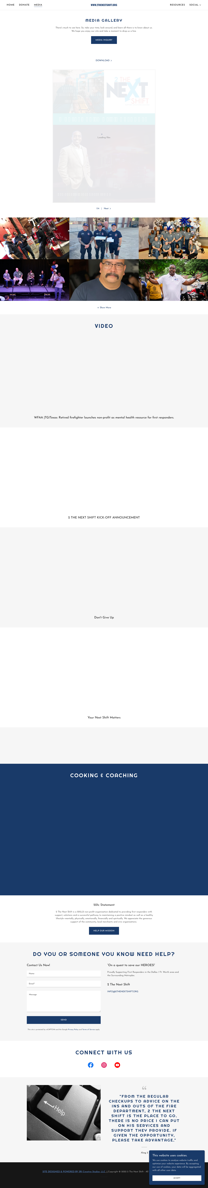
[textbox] (64, 974)
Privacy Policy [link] (73, 1029)
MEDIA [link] (38, 5)
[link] (104, 5)
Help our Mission (104, 931)
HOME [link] (11, 5)
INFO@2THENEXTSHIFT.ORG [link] (122, 992)
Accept (176, 1178)
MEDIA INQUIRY (104, 40)
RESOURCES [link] (177, 5)
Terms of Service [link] (88, 1029)
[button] (195, 5)
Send (64, 1020)
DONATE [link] (24, 5)
